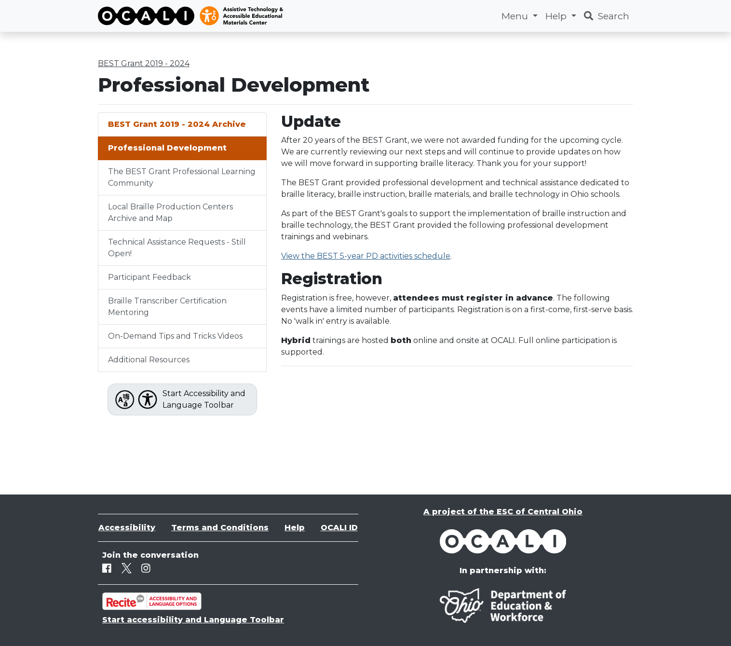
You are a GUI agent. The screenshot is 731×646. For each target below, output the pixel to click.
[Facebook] (106, 568)
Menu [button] (515, 16)
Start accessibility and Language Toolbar (193, 619)
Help (294, 527)
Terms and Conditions (220, 527)
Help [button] (557, 16)
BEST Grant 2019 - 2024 (144, 63)
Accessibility (126, 527)
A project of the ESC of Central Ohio (502, 511)
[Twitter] (127, 568)
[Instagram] (145, 568)
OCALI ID (339, 527)
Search (606, 16)
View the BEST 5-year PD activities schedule (365, 256)
